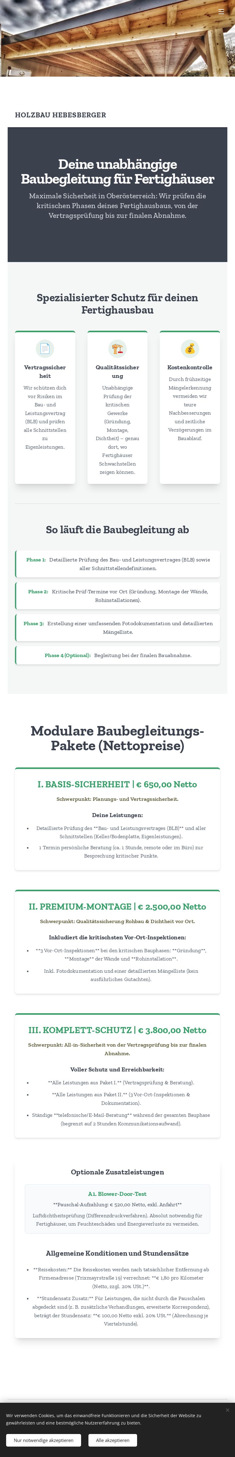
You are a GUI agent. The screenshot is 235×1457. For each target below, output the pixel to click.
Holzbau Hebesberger (60, 114)
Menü (221, 11)
